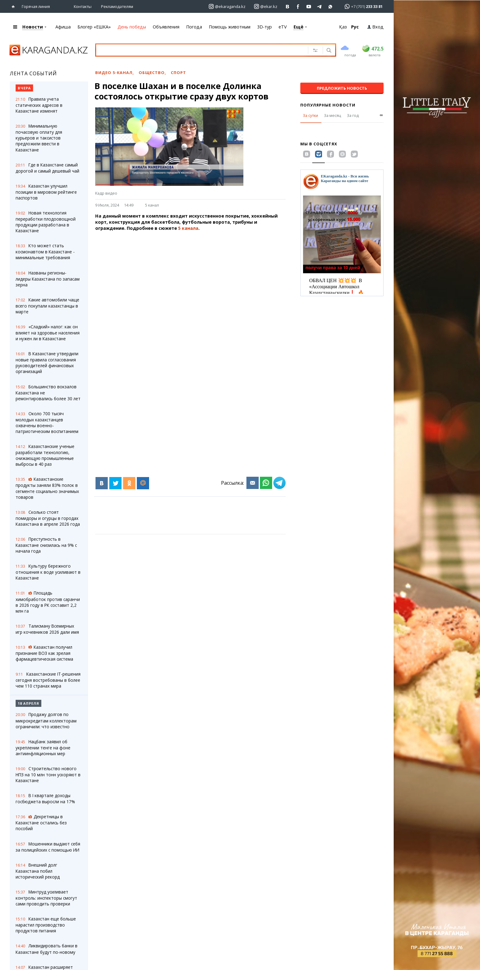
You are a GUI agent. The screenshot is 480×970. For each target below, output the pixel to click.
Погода (194, 27)
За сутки (310, 115)
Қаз (343, 27)
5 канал (152, 205)
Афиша (63, 27)
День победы (132, 27)
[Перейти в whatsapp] (361, 6)
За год (353, 115)
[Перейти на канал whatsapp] (330, 6)
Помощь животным (229, 27)
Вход (375, 27)
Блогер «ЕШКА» (94, 27)
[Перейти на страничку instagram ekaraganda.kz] (227, 6)
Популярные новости (327, 105)
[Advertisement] (190, 279)
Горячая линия (36, 6)
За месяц (332, 115)
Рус (355, 27)
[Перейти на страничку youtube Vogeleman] (309, 6)
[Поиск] (328, 51)
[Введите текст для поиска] (194, 50)
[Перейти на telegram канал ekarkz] (319, 6)
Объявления (166, 27)
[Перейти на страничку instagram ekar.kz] (266, 6)
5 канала (188, 228)
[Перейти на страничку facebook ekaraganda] (298, 6)
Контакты (83, 6)
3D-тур (264, 27)
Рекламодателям (117, 6)
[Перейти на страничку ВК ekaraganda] (287, 6)
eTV (283, 27)
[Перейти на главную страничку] (14, 6)
